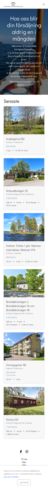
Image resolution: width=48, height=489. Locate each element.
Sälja (24, 465)
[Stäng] (24, 482)
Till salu (24, 459)
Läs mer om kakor (11, 476)
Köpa (24, 462)
